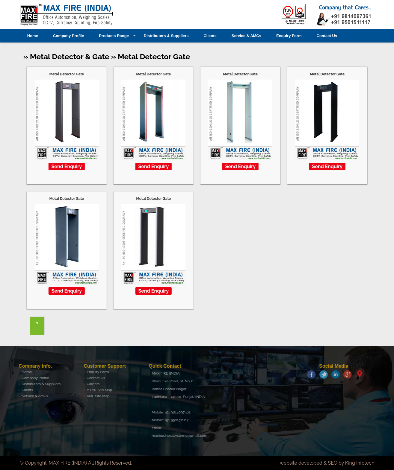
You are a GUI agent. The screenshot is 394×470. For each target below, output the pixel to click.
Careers (91, 384)
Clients (209, 36)
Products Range (114, 36)
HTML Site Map (98, 390)
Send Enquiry (66, 166)
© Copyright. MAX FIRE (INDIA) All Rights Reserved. (76, 463)
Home (32, 36)
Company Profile (68, 36)
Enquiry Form (289, 36)
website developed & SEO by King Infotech (327, 463)
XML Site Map (96, 396)
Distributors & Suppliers (166, 36)
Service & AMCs (246, 36)
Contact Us (326, 36)
